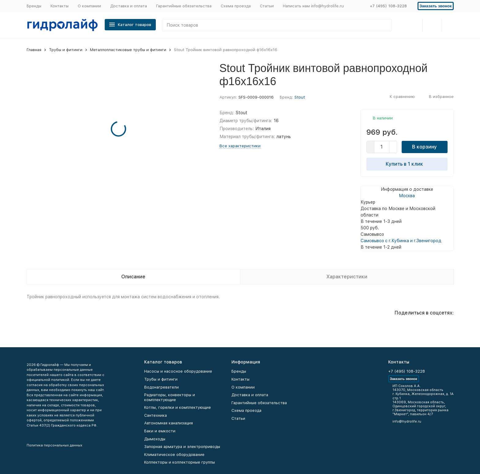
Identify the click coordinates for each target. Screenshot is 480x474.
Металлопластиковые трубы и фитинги (128, 49)
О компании (89, 6)
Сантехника (155, 415)
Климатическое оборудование (174, 454)
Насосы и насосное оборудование (178, 371)
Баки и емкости (159, 431)
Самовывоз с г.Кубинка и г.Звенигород (401, 240)
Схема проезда (236, 6)
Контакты (60, 6)
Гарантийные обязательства (184, 6)
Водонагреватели (161, 387)
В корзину (424, 147)
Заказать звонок (435, 6)
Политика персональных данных (54, 445)
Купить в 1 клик (407, 164)
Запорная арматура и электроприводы (182, 446)
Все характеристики (240, 146)
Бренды (34, 6)
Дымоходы (154, 439)
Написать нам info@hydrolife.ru (313, 6)
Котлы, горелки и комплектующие (177, 407)
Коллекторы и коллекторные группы (179, 462)
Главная (34, 49)
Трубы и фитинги (65, 49)
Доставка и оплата (128, 6)
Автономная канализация (168, 423)
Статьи (267, 6)
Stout (299, 97)
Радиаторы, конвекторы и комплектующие (169, 397)
